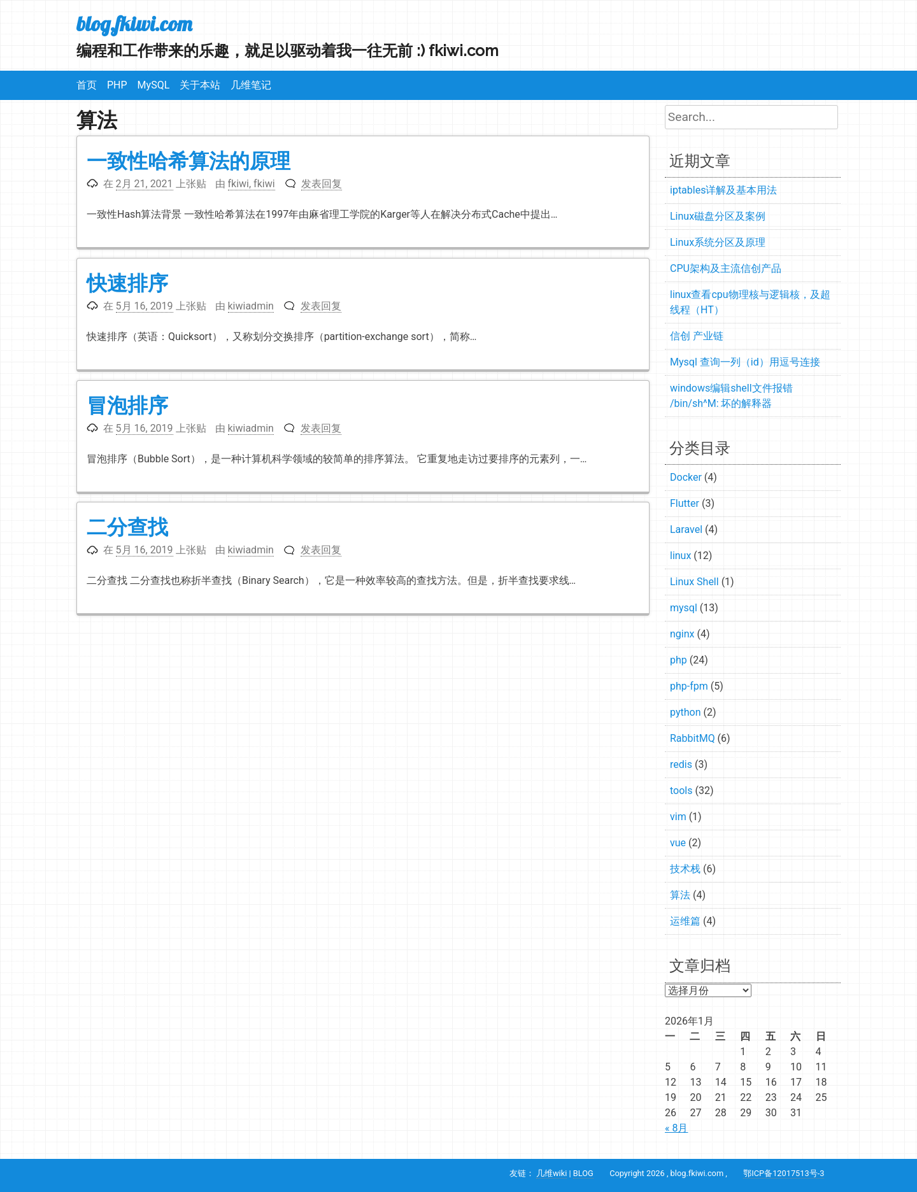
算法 (680, 895)
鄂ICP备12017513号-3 (783, 1173)
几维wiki (551, 1173)
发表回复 (321, 184)
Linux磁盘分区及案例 (717, 216)
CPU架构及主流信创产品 (725, 268)
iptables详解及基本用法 (723, 190)
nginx (682, 634)
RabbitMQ (692, 738)
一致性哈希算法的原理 (188, 161)
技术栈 (685, 869)
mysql (683, 608)
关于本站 (200, 85)
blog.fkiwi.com (134, 23)
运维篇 (685, 921)
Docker (686, 477)
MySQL (154, 85)
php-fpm (689, 686)
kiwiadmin (251, 306)
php (678, 660)
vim (678, 817)
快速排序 (127, 283)
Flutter (684, 503)
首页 (86, 85)
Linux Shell (694, 582)
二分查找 (127, 527)
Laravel (686, 529)
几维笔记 (251, 85)
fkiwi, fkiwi (251, 184)
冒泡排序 (127, 405)
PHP (117, 85)
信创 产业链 (696, 336)
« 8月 (676, 1128)
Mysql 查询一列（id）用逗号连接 (745, 362)
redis (681, 764)
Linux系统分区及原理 (717, 242)
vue (678, 843)
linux (680, 556)
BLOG (583, 1173)
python (685, 712)
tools (681, 790)
